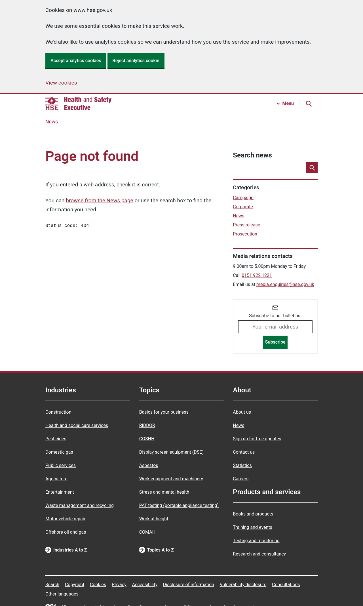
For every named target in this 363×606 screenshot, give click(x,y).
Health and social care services (76, 425)
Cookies (98, 584)
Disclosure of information (188, 584)
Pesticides (55, 438)
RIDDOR (147, 425)
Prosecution (245, 234)
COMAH (147, 532)
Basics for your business (164, 412)
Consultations (286, 584)
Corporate (243, 206)
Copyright (74, 584)
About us (242, 412)
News (51, 122)
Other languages (62, 594)
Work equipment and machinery (171, 478)
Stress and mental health (164, 492)
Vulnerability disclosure (243, 584)
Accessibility (144, 584)
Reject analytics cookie (136, 60)
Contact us (244, 452)
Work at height (153, 518)
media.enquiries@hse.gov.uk (285, 284)
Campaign (243, 197)
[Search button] (308, 103)
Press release (246, 225)
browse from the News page (99, 200)
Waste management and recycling (79, 505)
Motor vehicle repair (65, 518)
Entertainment (59, 492)
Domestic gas (59, 452)
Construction (58, 412)
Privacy (119, 584)
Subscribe (275, 342)
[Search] (312, 167)
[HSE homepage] (78, 103)
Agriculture (56, 478)
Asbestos (148, 465)
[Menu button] (285, 103)
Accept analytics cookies (75, 60)
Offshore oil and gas (65, 532)
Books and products (253, 514)
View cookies (61, 82)
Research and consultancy (259, 554)
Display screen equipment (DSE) (171, 452)
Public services (60, 465)
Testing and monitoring (256, 540)
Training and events (252, 527)
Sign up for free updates (257, 438)
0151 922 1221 (257, 275)
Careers (240, 478)
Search (52, 584)
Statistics (242, 465)
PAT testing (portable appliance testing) (179, 505)
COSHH (147, 438)
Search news (252, 155)
